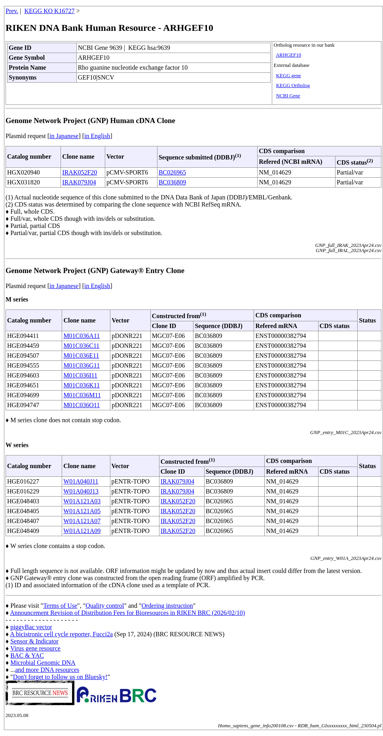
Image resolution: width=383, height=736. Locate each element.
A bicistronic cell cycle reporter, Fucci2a (61, 634)
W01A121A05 (81, 511)
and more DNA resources (47, 669)
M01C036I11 (80, 375)
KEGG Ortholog (293, 85)
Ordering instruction (167, 605)
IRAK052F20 (79, 172)
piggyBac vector (31, 627)
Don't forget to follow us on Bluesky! (60, 676)
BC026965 (172, 172)
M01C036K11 (81, 385)
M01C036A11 (81, 335)
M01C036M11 (82, 395)
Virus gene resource (35, 648)
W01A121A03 (81, 501)
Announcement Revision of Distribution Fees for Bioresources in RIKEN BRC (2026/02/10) (127, 612)
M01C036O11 (81, 405)
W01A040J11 (80, 481)
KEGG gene (288, 75)
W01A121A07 (81, 521)
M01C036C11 (81, 345)
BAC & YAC (27, 655)
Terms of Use (60, 605)
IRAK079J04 (79, 182)
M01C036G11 (81, 365)
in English (97, 136)
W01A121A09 (81, 530)
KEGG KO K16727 (50, 11)
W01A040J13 (81, 491)
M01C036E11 (81, 355)
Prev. (12, 11)
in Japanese (63, 136)
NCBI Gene (288, 96)
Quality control (104, 605)
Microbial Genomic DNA (42, 662)
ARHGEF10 (288, 55)
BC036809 (172, 182)
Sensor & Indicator (34, 641)
